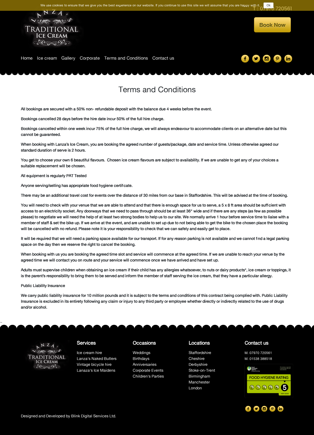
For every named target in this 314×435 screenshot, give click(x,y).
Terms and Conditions (126, 58)
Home (27, 58)
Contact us (163, 58)
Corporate (90, 58)
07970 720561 (260, 353)
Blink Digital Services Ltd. (93, 416)
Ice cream (47, 58)
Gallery (68, 58)
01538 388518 (260, 359)
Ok (268, 5)
